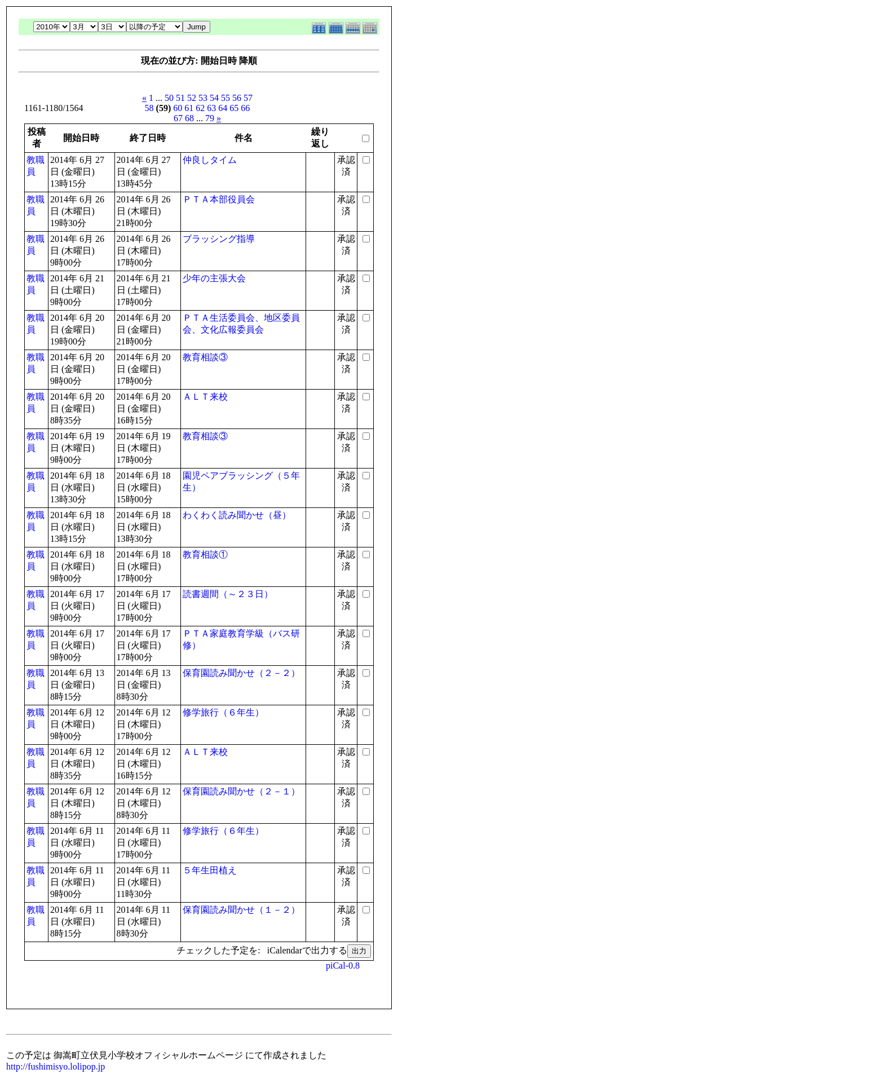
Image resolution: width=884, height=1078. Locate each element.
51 (180, 98)
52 (191, 98)
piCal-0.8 (343, 965)
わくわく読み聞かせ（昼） (237, 515)
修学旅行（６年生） (223, 712)
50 (169, 98)
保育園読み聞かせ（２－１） (241, 791)
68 (189, 118)
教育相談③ (205, 357)
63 (211, 108)
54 (214, 98)
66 (245, 108)
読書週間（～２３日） (228, 594)
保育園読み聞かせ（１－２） (241, 909)
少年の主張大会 (214, 278)
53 (202, 98)
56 (236, 98)
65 (233, 108)
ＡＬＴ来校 (205, 396)
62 (200, 108)
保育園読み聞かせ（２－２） (241, 673)
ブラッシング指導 (219, 239)
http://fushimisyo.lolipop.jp (55, 1066)
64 (222, 108)
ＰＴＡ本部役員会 (219, 199)
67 (178, 118)
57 (248, 98)
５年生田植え (210, 870)
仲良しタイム (210, 160)
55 (225, 98)
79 (209, 118)
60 (177, 108)
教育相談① (205, 554)
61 (188, 108)
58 (149, 108)
